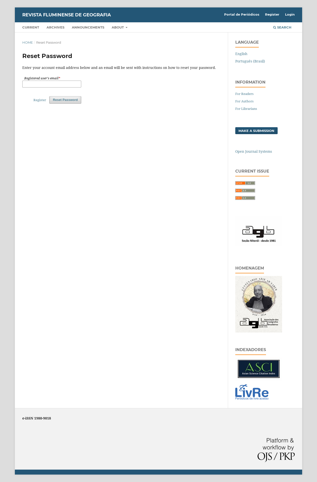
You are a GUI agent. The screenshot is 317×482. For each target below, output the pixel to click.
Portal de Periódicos (241, 14)
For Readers (244, 93)
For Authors (244, 101)
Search (282, 27)
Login (290, 14)
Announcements (88, 27)
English (241, 53)
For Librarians (246, 108)
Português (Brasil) (250, 61)
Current (30, 27)
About (118, 27)
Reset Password (65, 100)
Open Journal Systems (253, 151)
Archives (55, 27)
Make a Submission (256, 131)
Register (272, 14)
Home (27, 42)
